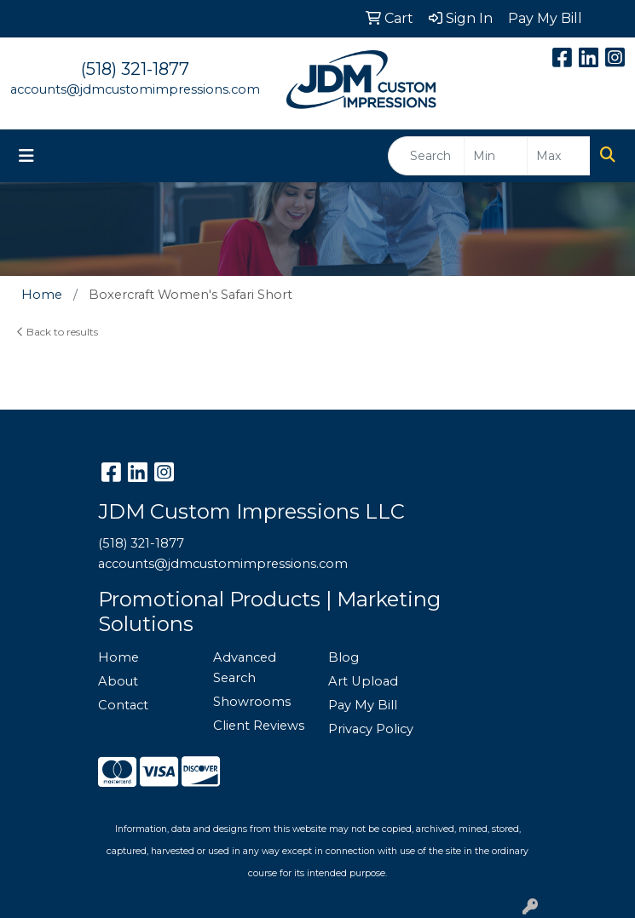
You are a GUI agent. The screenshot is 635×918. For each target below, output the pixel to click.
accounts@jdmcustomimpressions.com (135, 89)
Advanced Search (244, 668)
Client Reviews (258, 725)
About (118, 681)
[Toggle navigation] (26, 156)
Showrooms (252, 701)
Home (118, 657)
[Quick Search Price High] (559, 155)
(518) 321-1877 (135, 69)
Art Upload (363, 681)
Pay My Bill (362, 705)
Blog (343, 657)
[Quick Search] (426, 155)
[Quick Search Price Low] (496, 155)
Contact (123, 705)
